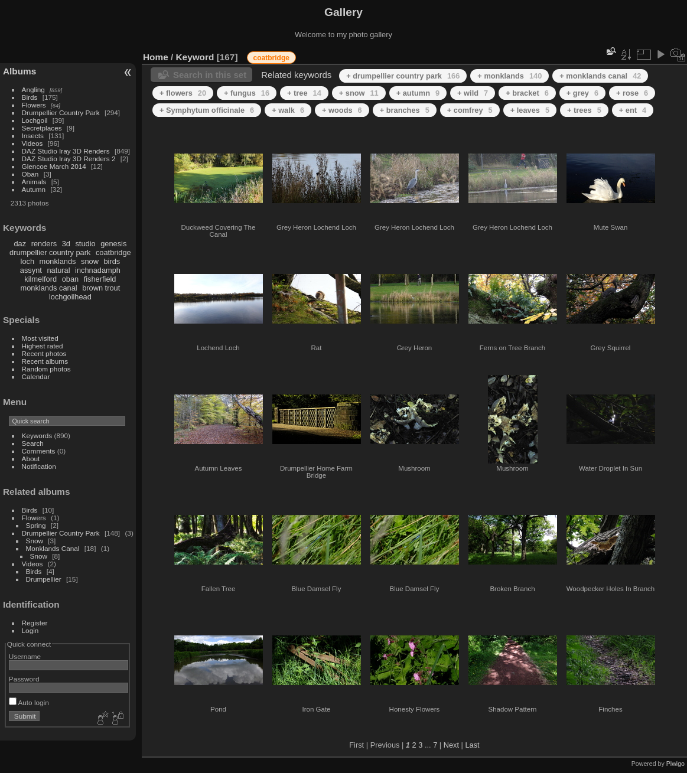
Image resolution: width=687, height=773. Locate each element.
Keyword (195, 57)
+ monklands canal (600, 75)
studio (85, 243)
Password (24, 679)
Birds (30, 97)
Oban (30, 174)
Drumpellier (43, 579)
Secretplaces (42, 128)
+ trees (584, 110)
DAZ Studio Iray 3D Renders (66, 151)
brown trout (101, 287)
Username (25, 656)
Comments (39, 451)
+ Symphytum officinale (206, 110)
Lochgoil (35, 120)
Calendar (36, 376)
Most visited (40, 338)
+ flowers (182, 93)
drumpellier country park (49, 252)
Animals (34, 181)
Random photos (46, 369)
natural (58, 270)
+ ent (632, 110)
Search (33, 443)
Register (35, 623)
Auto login (29, 702)
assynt (31, 270)
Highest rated (42, 346)
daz (20, 243)
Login (30, 630)
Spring (36, 525)
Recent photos (44, 353)
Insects (33, 135)
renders (44, 243)
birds (111, 261)
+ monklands (509, 75)
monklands (58, 261)
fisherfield (100, 279)
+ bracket (527, 93)
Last (472, 745)
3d (66, 243)
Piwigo (675, 763)
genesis (113, 243)
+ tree (304, 93)
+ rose (632, 93)
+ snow (359, 93)
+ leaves (529, 110)
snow (90, 261)
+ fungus (246, 93)
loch (27, 261)
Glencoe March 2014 (54, 166)
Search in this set (209, 75)
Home (155, 57)
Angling (33, 89)
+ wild (472, 93)
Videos (32, 143)
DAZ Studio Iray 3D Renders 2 (69, 158)
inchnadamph (98, 270)
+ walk (288, 110)
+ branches (404, 110)
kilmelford (40, 279)
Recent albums (45, 361)
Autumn (34, 189)
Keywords (37, 435)
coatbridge (113, 252)
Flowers (34, 105)
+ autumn (417, 93)
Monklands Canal (53, 548)
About (31, 458)
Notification (39, 466)
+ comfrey (470, 110)
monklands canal (49, 287)
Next (451, 745)
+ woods (342, 110)
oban (70, 279)
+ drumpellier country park (403, 75)
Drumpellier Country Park (61, 112)
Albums (19, 71)
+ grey (582, 93)
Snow (34, 540)
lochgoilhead (70, 296)
